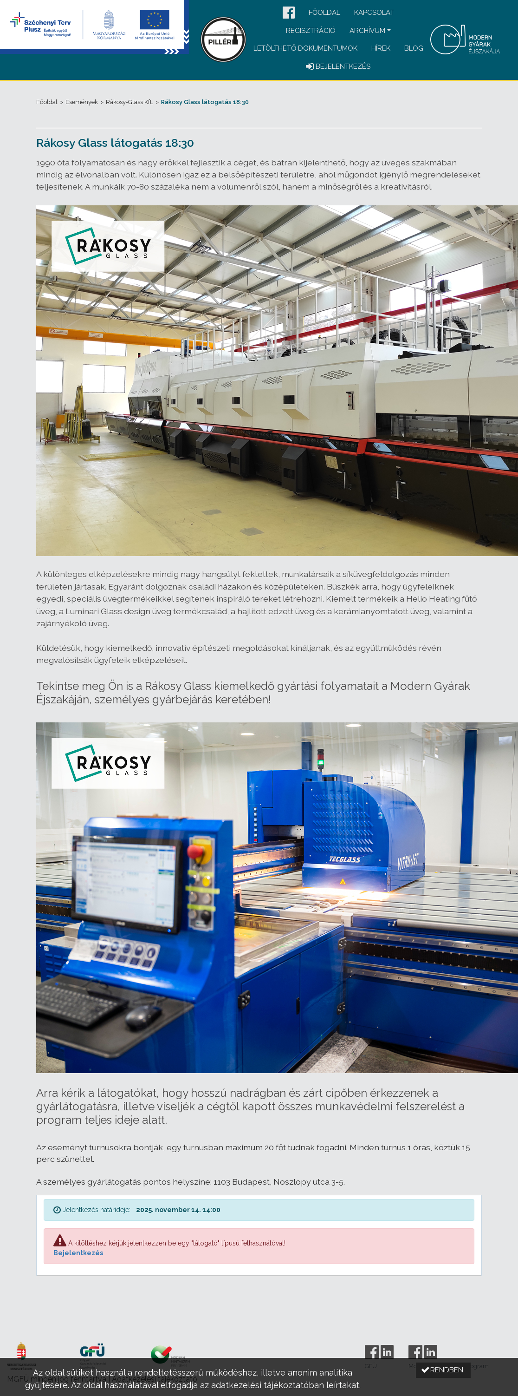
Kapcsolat (374, 12)
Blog (413, 48)
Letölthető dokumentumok (305, 48)
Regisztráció (311, 30)
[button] (289, 13)
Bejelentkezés (78, 1253)
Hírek (380, 48)
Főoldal (324, 12)
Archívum (367, 30)
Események (81, 101)
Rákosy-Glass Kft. (129, 101)
